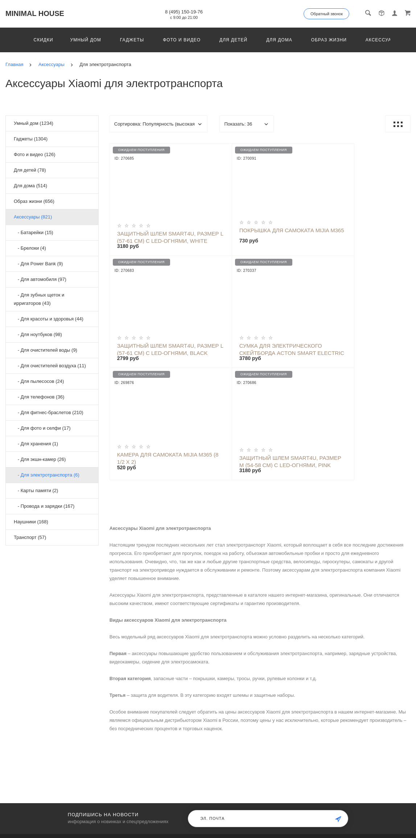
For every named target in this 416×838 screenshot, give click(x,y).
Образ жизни (329, 39)
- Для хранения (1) (36, 443)
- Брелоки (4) (30, 248)
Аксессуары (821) (33, 217)
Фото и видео (182, 39)
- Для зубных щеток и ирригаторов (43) (39, 299)
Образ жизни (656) (34, 201)
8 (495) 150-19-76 (184, 12)
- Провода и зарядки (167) (44, 506)
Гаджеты (132, 39)
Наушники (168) (31, 521)
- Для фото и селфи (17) (42, 428)
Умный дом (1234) (33, 123)
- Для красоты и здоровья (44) (48, 319)
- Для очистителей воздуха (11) (50, 365)
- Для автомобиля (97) (40, 279)
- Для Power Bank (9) (38, 263)
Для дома (279, 39)
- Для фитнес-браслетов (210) (48, 412)
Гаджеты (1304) (31, 139)
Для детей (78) (30, 170)
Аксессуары (382, 39)
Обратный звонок (326, 14)
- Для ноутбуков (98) (38, 334)
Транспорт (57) (30, 537)
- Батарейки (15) (33, 232)
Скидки (43, 39)
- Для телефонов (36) (39, 397)
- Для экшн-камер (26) (40, 459)
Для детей (233, 39)
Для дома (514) (30, 185)
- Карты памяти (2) (36, 490)
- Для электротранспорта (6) (46, 475)
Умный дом (85, 39)
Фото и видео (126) (34, 154)
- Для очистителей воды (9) (45, 350)
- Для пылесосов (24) (39, 381)
